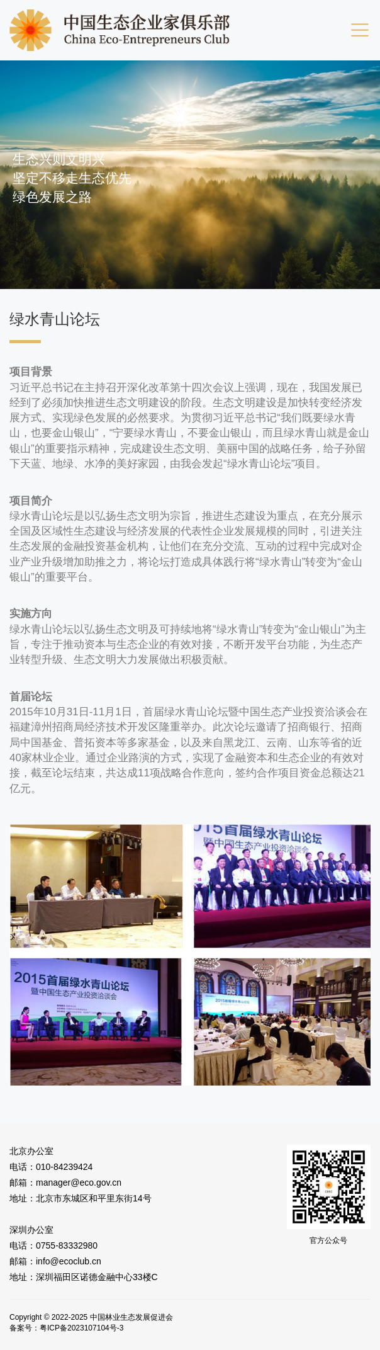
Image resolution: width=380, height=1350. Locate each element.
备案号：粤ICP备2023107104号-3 (66, 1328)
